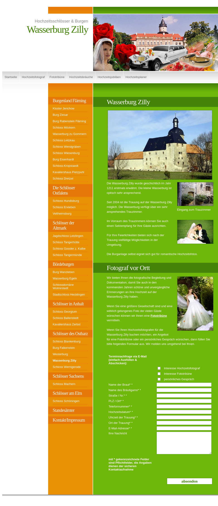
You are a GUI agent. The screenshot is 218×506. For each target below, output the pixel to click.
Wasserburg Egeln (65, 278)
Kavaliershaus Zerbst (66, 324)
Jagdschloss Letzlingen (68, 236)
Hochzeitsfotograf (33, 77)
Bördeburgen (63, 264)
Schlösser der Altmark (63, 225)
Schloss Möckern (64, 127)
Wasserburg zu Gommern (69, 134)
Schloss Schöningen (66, 401)
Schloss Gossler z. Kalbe (69, 248)
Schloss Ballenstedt (65, 318)
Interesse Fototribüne (178, 373)
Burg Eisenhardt (63, 159)
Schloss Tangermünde (67, 255)
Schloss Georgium (65, 311)
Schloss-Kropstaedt (65, 165)
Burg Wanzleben (63, 272)
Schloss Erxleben (64, 207)
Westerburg (60, 354)
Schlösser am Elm (67, 393)
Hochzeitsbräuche (81, 77)
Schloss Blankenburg (66, 341)
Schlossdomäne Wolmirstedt (63, 286)
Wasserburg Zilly (64, 360)
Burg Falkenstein (64, 347)
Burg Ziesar (60, 114)
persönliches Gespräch (179, 379)
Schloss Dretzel (63, 178)
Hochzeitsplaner (136, 77)
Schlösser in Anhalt (68, 303)
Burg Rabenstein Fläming (69, 121)
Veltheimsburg (62, 213)
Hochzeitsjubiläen (109, 77)
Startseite (11, 77)
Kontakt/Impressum (69, 420)
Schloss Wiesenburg (66, 153)
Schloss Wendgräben (67, 146)
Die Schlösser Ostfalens (64, 190)
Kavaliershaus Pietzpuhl (68, 172)
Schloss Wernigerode (67, 367)
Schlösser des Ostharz (70, 333)
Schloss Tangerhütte (66, 242)
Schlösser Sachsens (68, 376)
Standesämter (63, 410)
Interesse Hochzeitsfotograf (182, 368)
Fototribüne (57, 77)
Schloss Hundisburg (66, 200)
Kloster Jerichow (63, 108)
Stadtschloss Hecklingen (69, 294)
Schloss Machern (64, 384)
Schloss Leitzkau (64, 140)
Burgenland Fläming (69, 100)
